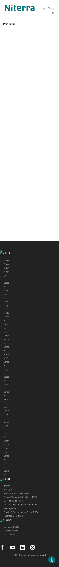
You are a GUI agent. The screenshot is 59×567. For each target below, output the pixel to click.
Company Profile (11, 527)
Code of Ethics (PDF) (13, 501)
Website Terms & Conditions (16, 494)
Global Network (11, 531)
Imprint (7, 486)
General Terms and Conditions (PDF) (20, 497)
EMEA (51, 9)
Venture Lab (9, 535)
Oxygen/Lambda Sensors (6, 313)
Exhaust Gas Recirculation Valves (6, 411)
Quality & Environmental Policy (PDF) (21, 512)
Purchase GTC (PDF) (13, 516)
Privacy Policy (10, 490)
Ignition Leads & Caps (6, 283)
